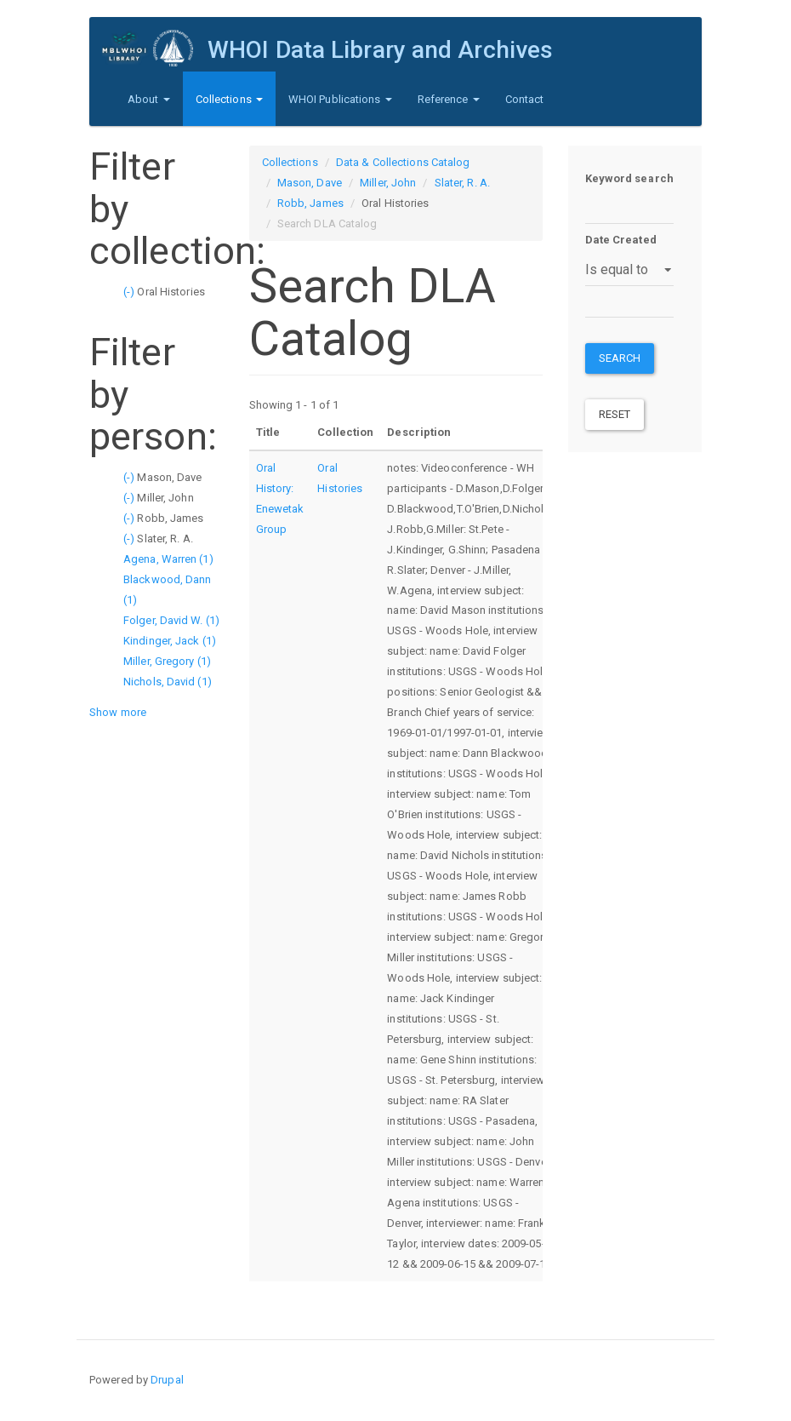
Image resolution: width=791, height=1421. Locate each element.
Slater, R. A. (462, 182)
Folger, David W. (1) (171, 620)
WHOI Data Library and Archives (380, 50)
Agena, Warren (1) (168, 559)
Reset (615, 414)
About (149, 99)
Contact (524, 99)
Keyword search (629, 178)
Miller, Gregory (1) (167, 661)
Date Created (621, 239)
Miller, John (388, 182)
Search (620, 358)
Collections (229, 99)
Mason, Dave (309, 182)
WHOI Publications (340, 99)
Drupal (167, 1379)
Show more (117, 712)
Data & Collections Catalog (403, 162)
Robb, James (310, 203)
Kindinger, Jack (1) (169, 640)
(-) (130, 291)
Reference (449, 99)
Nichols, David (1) (167, 681)
